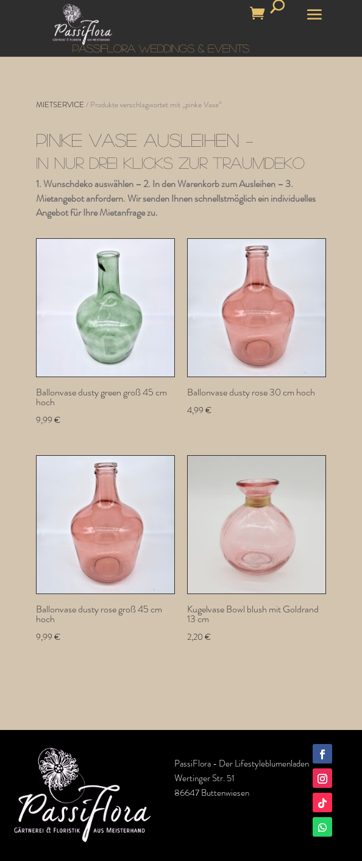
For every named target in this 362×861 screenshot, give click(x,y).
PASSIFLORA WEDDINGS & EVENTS (161, 48)
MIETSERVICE (60, 104)
